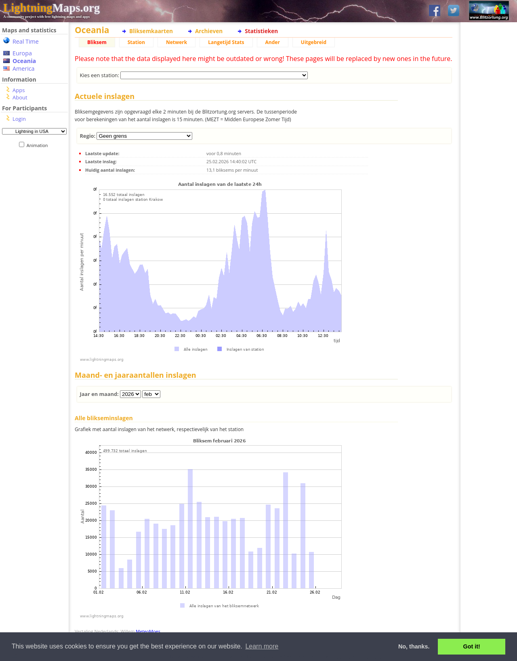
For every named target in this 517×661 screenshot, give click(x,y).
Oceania (24, 61)
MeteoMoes (148, 631)
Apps (19, 90)
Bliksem (97, 42)
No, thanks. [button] (414, 646)
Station (136, 42)
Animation (39, 145)
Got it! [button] (471, 646)
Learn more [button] (261, 646)
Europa (22, 53)
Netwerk (176, 42)
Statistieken (261, 31)
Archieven (209, 31)
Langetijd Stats (226, 42)
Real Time (26, 41)
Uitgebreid (313, 42)
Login (19, 118)
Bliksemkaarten (151, 31)
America (24, 68)
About (20, 97)
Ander (272, 42)
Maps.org (51, 7)
